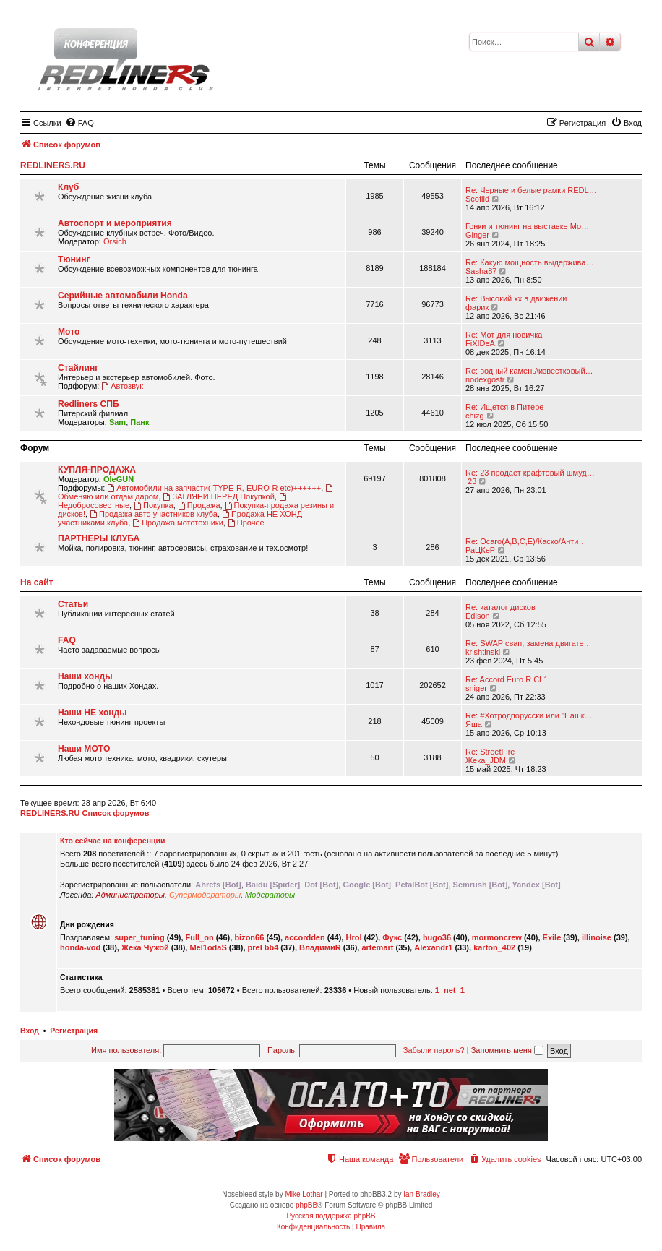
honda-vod (80, 947)
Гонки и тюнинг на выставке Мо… (527, 226)
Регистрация (74, 1030)
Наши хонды (85, 676)
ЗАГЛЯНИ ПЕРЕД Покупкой (219, 496)
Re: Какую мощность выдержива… (529, 262)
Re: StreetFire (490, 751)
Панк (139, 422)
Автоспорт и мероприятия (115, 223)
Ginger (477, 235)
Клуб (68, 187)
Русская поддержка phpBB (330, 1216)
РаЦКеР (480, 550)
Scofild (477, 198)
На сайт (36, 582)
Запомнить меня (507, 1050)
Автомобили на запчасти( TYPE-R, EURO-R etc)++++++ (214, 487)
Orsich (114, 241)
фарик (477, 307)
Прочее (246, 522)
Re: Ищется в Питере (504, 407)
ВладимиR (320, 947)
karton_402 (494, 947)
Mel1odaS (207, 947)
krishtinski (482, 652)
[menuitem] (79, 123)
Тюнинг (74, 259)
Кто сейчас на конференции (112, 840)
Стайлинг (78, 368)
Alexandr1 (433, 947)
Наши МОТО (84, 749)
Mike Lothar (303, 1194)
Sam (117, 422)
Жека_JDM (485, 760)
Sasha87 (480, 271)
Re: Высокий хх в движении (516, 298)
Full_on (200, 937)
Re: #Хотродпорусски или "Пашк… (529, 715)
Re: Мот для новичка (503, 334)
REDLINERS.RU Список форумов (85, 813)
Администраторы (129, 894)
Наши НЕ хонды (92, 713)
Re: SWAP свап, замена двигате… (528, 643)
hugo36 (437, 937)
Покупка (153, 505)
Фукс (392, 937)
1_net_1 (450, 990)
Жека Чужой (145, 947)
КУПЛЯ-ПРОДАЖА (97, 470)
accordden (305, 937)
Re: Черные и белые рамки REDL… (531, 190)
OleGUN (118, 479)
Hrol (353, 937)
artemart (377, 947)
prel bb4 (263, 947)
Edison (477, 615)
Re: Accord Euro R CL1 (506, 679)
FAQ (67, 640)
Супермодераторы (205, 894)
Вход (29, 1030)
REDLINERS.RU (52, 165)
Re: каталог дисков (500, 607)
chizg (474, 415)
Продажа (199, 505)
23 (470, 481)
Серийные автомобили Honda (123, 296)
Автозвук (122, 386)
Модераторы (270, 894)
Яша (473, 724)
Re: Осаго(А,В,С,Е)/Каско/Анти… (525, 541)
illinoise (596, 937)
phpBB (306, 1205)
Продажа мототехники (177, 522)
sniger (476, 688)
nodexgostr (484, 379)
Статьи (73, 604)
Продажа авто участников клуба (154, 514)
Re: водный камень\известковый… (529, 370)
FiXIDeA (480, 343)
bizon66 (249, 937)
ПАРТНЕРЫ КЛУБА (98, 538)
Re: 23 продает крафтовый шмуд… (530, 472)
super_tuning (139, 937)
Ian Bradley (421, 1194)
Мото (68, 332)
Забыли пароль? (434, 1050)
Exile (552, 937)
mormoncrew (497, 937)
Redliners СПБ (88, 404)
